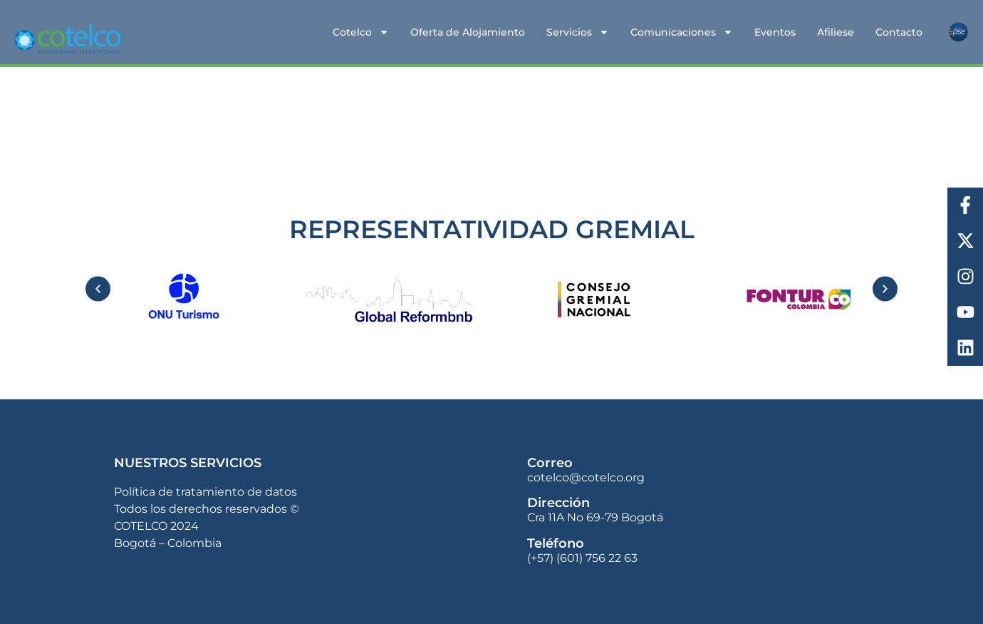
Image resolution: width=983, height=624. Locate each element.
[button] (97, 288)
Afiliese (835, 32)
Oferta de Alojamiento (467, 32)
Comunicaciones (681, 32)
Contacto (898, 32)
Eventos (775, 32)
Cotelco (361, 32)
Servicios (577, 32)
